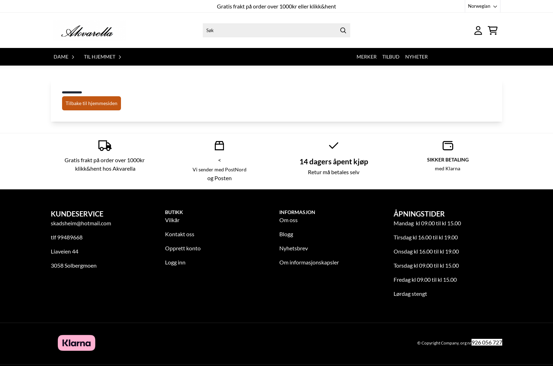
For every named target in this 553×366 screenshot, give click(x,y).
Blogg (286, 234)
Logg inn (175, 262)
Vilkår (172, 219)
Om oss (288, 219)
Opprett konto (183, 248)
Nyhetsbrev (293, 248)
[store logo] (89, 30)
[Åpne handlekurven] (492, 30)
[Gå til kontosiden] (478, 30)
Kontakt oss (179, 234)
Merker (367, 57)
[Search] (343, 30)
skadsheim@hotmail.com (81, 223)
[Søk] (276, 30)
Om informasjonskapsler (309, 262)
